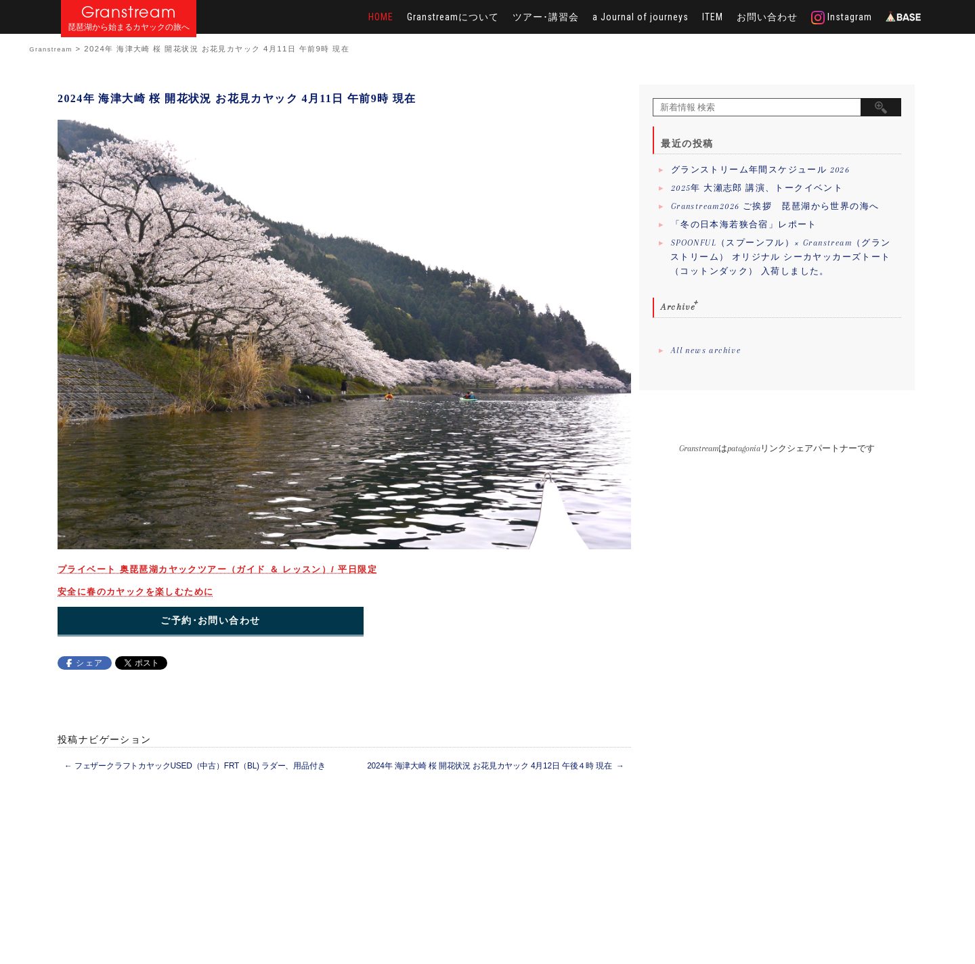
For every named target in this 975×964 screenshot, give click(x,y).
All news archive (706, 350)
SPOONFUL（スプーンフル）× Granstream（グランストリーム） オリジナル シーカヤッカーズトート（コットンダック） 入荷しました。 (780, 257)
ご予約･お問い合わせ (210, 620)
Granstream (129, 12)
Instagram (841, 17)
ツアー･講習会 (546, 17)
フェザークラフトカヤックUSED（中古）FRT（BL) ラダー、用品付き (194, 766)
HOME (380, 17)
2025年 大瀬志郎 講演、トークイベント (757, 188)
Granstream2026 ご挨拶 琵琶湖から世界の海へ (775, 206)
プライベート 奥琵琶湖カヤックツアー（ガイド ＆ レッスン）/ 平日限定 (217, 569)
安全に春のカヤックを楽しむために (135, 592)
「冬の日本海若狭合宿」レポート (744, 224)
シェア (89, 663)
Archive (678, 307)
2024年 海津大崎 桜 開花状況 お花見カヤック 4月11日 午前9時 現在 (237, 98)
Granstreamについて (453, 17)
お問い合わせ (767, 17)
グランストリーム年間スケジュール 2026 (760, 170)
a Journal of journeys (640, 17)
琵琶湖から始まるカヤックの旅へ (129, 27)
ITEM (712, 17)
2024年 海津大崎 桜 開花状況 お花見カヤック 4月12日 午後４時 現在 (495, 766)
